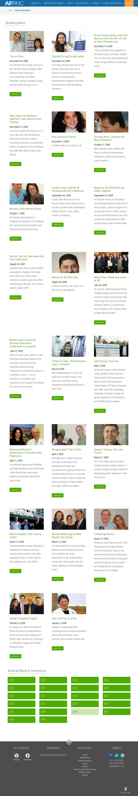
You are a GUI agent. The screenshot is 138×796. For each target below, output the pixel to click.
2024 (74, 680)
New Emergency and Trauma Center (25, 535)
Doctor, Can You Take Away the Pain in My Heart (26, 257)
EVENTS (96, 3)
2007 (106, 711)
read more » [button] (15, 94)
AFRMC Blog (85, 758)
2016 (74, 695)
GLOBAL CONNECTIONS (113, 3)
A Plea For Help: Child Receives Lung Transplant (69, 362)
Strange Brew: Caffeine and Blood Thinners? (109, 138)
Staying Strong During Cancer (68, 56)
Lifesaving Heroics (104, 534)
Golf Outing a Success (106, 361)
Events (84, 766)
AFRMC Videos (85, 772)
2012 (74, 703)
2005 (43, 719)
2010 (11, 711)
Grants (84, 763)
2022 (11, 688)
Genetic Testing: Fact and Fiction (108, 451)
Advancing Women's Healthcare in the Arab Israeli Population (26, 453)
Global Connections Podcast (85, 769)
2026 (11, 680)
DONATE (129, 3)
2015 (106, 695)
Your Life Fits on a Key (64, 618)
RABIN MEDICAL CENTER (54, 3)
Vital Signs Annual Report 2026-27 (53, 755)
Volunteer (28, 759)
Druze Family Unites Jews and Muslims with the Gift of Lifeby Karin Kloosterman (110, 38)
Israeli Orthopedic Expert (23, 618)
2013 (43, 703)
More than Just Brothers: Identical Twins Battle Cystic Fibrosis (26, 119)
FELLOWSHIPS (83, 3)
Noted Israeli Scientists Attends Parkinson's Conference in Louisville (23, 343)
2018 (11, 695)
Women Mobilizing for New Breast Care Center (66, 535)
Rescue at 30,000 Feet (65, 277)
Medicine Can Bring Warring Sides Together (109, 189)
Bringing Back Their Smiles (66, 449)
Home (10, 10)
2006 (11, 719)
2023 (106, 680)
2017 (43, 695)
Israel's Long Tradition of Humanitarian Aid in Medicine (68, 189)
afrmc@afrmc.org (116, 766)
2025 (43, 680)
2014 (11, 703)
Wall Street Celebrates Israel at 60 (110, 278)
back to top (125, 792)
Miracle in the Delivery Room (25, 208)
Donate (16, 759)
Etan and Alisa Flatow (64, 137)
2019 (106, 688)
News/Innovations (85, 761)
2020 (74, 688)
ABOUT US (36, 3)
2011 (106, 703)
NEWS (70, 3)
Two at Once (17, 56)
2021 (43, 688)
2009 (43, 711)
